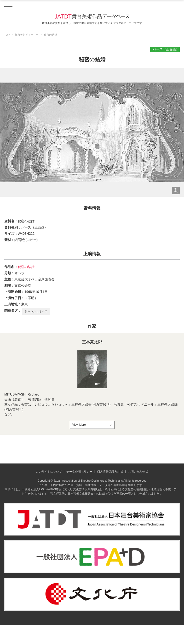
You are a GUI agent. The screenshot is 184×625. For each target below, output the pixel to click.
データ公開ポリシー (79, 471)
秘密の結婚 (26, 267)
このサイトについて (49, 471)
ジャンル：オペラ (36, 311)
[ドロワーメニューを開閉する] (8, 7)
